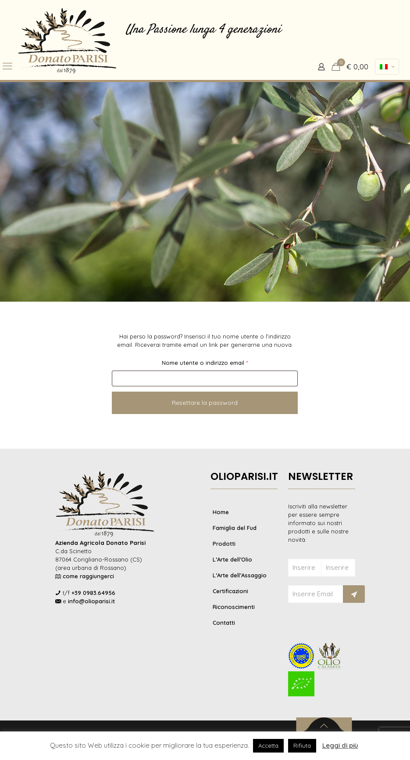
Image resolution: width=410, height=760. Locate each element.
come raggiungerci (88, 576)
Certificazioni (230, 590)
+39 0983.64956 (93, 592)
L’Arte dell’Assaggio (240, 575)
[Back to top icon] (324, 725)
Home (221, 511)
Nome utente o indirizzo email (217, 361)
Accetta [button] (268, 745)
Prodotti (224, 543)
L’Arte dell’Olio (232, 559)
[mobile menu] (7, 65)
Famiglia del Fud (235, 527)
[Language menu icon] (387, 67)
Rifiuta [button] (302, 745)
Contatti (224, 622)
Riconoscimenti (234, 606)
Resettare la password (205, 403)
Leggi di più (340, 745)
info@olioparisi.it (91, 601)
